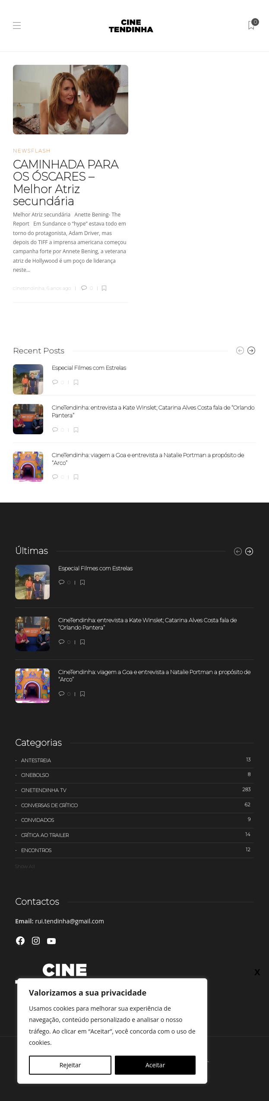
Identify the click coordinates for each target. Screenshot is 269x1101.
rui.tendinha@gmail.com (69, 921)
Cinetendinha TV (137, 789)
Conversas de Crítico (137, 805)
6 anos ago (59, 288)
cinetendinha (28, 288)
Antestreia (137, 760)
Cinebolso (137, 774)
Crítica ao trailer (137, 834)
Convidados (137, 819)
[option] (134, 423)
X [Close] (257, 972)
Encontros (137, 849)
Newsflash (32, 151)
